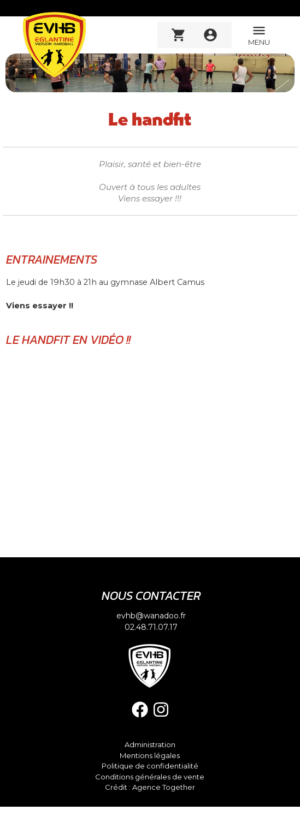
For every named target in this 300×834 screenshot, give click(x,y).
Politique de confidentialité (150, 766)
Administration (150, 745)
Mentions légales (150, 756)
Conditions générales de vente (149, 777)
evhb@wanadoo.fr (151, 616)
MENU (259, 34)
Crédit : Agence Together (150, 787)
